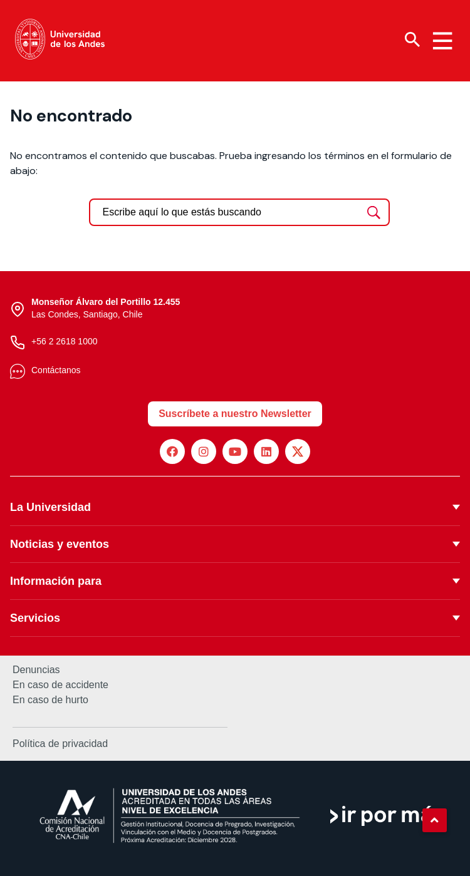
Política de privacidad (60, 743)
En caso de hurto (50, 700)
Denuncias (36, 670)
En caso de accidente (60, 685)
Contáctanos (56, 370)
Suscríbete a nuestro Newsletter (235, 413)
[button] (434, 820)
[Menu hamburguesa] (442, 40)
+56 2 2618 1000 (64, 341)
